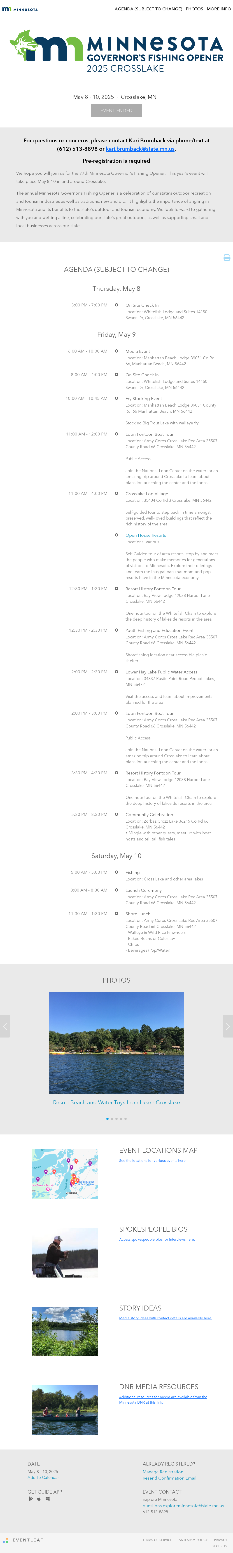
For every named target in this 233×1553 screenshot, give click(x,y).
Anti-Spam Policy (193, 1540)
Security (219, 1546)
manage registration (163, 1471)
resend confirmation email (169, 1478)
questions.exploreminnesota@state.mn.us (183, 1505)
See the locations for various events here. (152, 1160)
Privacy (220, 1540)
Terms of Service (157, 1540)
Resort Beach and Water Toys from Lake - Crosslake (116, 1102)
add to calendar (43, 1477)
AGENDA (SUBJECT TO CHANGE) (148, 9)
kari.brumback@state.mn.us (140, 149)
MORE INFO (219, 9)
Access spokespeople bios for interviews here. (157, 1239)
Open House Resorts (146, 535)
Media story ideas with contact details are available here (165, 1318)
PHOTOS (194, 9)
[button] (17, 1053)
